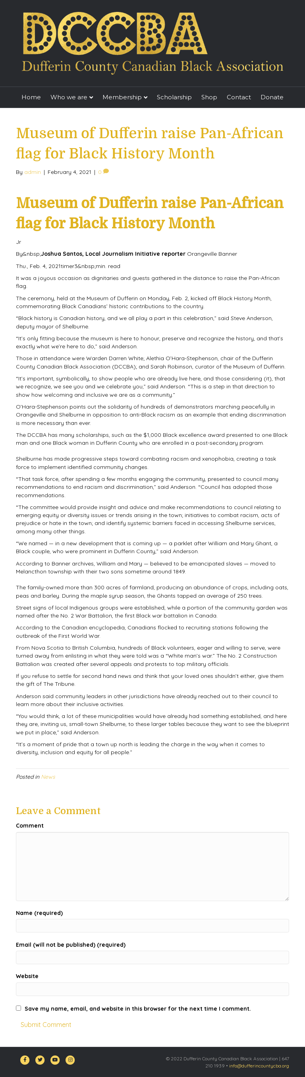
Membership (122, 97)
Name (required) (39, 913)
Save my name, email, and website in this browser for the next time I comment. (138, 1008)
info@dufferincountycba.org (259, 1066)
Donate (272, 97)
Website (27, 976)
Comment (30, 825)
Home (31, 97)
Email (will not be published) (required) (70, 944)
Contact (239, 97)
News (48, 776)
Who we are (68, 97)
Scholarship (174, 97)
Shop (209, 97)
